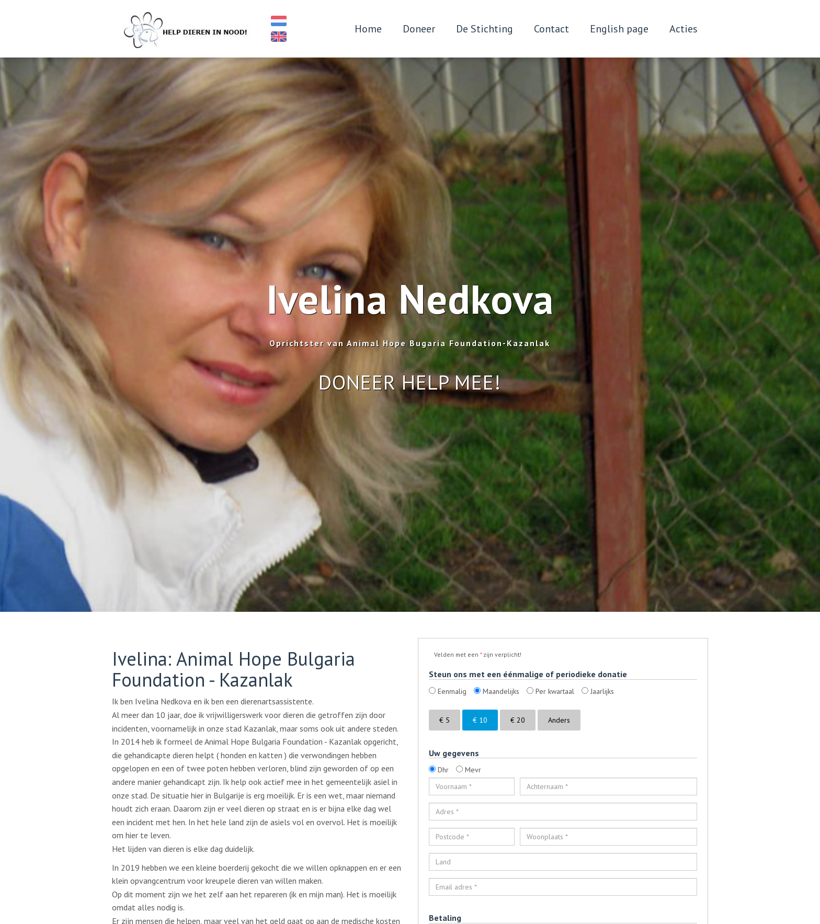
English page (619, 29)
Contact (551, 29)
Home (368, 29)
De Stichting (484, 29)
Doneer (419, 29)
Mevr (468, 769)
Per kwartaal (550, 691)
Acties (683, 29)
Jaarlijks (598, 691)
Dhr (439, 769)
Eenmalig (447, 691)
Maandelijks (496, 691)
